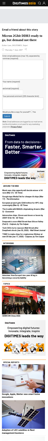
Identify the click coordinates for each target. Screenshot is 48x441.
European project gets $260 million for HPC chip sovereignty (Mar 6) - (22, 204)
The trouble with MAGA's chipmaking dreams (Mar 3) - (23, 210)
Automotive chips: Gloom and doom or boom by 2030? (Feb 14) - (22, 216)
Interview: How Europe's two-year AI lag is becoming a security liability (19, 276)
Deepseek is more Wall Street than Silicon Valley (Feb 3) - (22, 223)
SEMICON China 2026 (11, 316)
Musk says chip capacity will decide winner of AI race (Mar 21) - (22, 191)
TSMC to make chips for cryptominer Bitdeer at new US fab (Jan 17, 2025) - (23, 235)
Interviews (8, 243)
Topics (6, 284)
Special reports (11, 362)
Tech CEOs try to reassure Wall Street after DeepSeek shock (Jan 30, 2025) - (23, 229)
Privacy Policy (16, 127)
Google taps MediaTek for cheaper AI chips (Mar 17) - (22, 198)
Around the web (11, 186)
